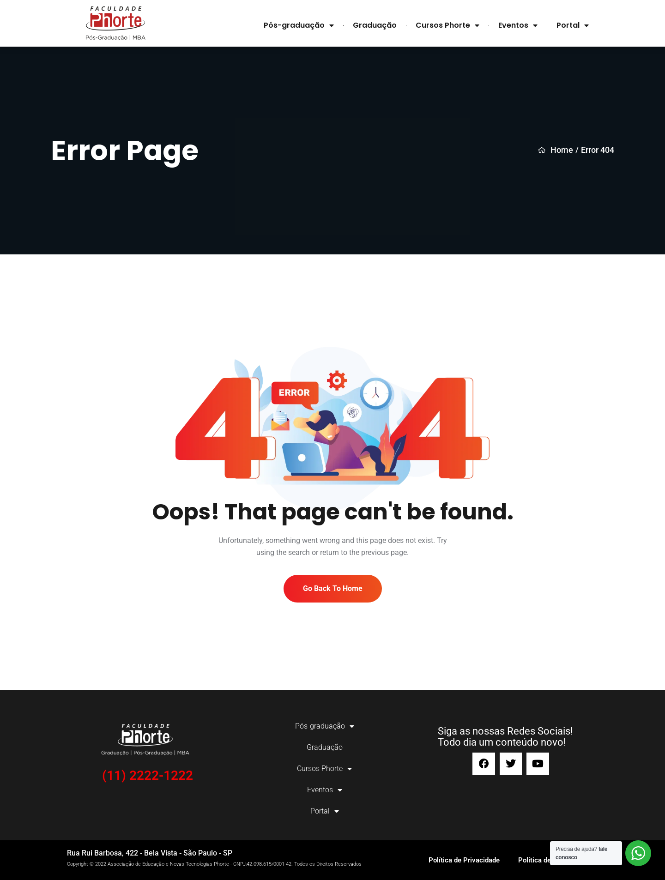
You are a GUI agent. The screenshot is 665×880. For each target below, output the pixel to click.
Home (555, 150)
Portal (572, 25)
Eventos (518, 25)
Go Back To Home (333, 588)
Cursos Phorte (447, 25)
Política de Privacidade (464, 860)
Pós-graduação (299, 25)
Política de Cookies (548, 860)
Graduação (375, 25)
